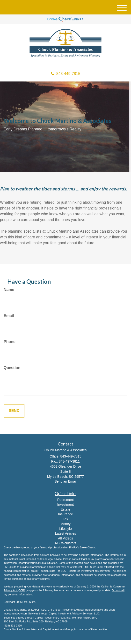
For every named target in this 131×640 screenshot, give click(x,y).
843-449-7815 (65, 74)
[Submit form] (14, 411)
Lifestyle (65, 529)
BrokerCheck (87, 547)
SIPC (94, 617)
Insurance (65, 514)
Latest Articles (65, 533)
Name (9, 290)
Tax (65, 519)
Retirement (65, 500)
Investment (65, 504)
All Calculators (65, 543)
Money (65, 524)
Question (12, 368)
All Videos (65, 538)
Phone (9, 342)
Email (9, 316)
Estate (65, 509)
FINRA (87, 617)
